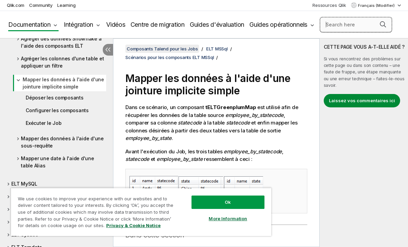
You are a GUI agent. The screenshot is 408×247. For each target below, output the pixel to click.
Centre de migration (158, 24)
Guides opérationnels (278, 24)
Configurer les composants (57, 110)
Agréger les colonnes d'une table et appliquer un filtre (62, 62)
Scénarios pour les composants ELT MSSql (169, 57)
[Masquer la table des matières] (108, 50)
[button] (383, 24)
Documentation (29, 24)
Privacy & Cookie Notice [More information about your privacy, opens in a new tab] (57, 227)
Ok (208, 197)
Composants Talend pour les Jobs (162, 48)
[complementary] (364, 142)
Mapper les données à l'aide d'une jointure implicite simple (63, 83)
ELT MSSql (217, 48)
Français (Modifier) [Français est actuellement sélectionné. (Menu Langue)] (377, 5)
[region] (129, 209)
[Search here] (356, 24)
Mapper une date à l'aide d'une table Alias (57, 161)
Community (41, 5)
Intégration (78, 24)
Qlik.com (15, 5)
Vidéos (115, 24)
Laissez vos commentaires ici (362, 100)
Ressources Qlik (329, 5)
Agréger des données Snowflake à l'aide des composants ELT (61, 42)
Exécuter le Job (43, 123)
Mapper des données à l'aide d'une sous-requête (62, 142)
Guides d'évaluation (217, 24)
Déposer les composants (55, 98)
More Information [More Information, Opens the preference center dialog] (208, 213)
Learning (66, 5)
